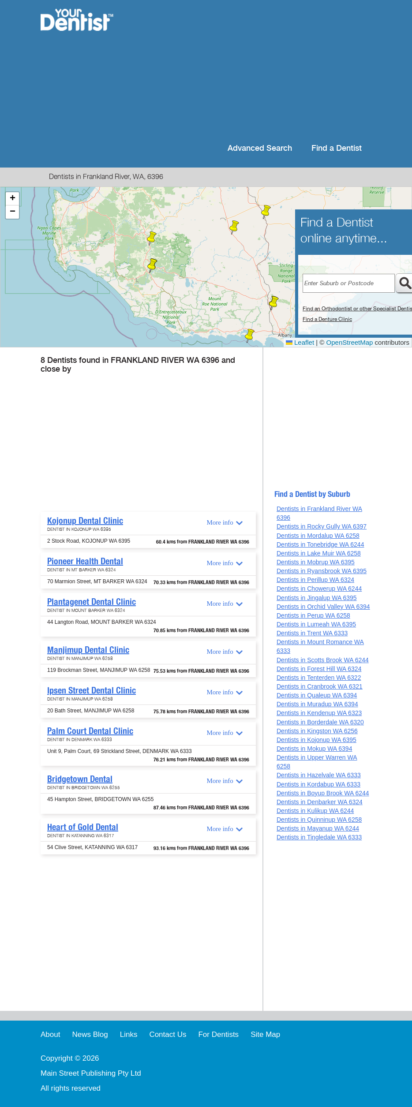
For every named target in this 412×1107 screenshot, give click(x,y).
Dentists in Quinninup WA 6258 (319, 819)
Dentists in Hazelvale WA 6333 (319, 775)
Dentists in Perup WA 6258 (313, 615)
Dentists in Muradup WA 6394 (317, 704)
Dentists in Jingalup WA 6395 (317, 597)
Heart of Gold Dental (82, 827)
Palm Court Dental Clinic (90, 731)
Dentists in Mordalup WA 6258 (318, 535)
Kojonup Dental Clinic (85, 520)
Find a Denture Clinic (327, 319)
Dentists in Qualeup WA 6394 (317, 695)
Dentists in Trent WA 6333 (312, 633)
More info (219, 522)
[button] (234, 227)
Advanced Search (260, 148)
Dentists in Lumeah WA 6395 (316, 624)
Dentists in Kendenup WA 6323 (319, 712)
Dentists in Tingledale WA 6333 (319, 837)
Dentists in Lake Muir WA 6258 (319, 553)
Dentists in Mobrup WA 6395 (316, 562)
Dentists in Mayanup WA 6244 (318, 828)
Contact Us (167, 1034)
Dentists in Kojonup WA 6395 (316, 739)
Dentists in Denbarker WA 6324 (320, 801)
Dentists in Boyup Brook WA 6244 (323, 793)
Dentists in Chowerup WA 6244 (319, 588)
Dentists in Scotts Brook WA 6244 (323, 659)
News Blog (90, 1034)
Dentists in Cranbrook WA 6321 (320, 686)
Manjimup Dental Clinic (88, 650)
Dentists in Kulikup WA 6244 (315, 810)
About (50, 1034)
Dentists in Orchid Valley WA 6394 (323, 606)
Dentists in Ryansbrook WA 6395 (322, 570)
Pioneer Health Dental (85, 561)
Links (129, 1034)
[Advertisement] (249, 70)
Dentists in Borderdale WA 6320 (320, 722)
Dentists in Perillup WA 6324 (315, 579)
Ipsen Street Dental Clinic (91, 690)
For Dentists (218, 1034)
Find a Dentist (336, 148)
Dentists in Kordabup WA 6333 (318, 784)
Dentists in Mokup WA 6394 (314, 748)
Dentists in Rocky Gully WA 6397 (322, 526)
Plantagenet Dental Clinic (91, 601)
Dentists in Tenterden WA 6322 (319, 677)
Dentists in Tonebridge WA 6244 (320, 544)
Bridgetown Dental (79, 779)
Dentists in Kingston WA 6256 (317, 730)
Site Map (265, 1034)
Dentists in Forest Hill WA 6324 (319, 668)
